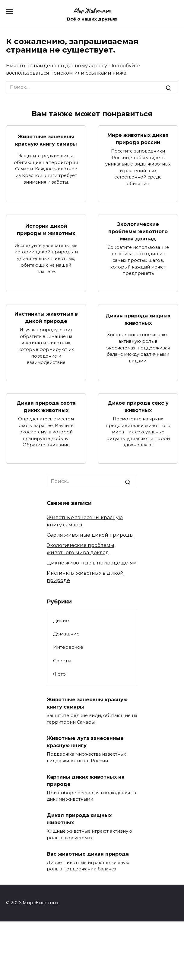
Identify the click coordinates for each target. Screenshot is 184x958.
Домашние (66, 634)
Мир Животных (92, 10)
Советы (62, 661)
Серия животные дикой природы (90, 535)
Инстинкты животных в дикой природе (46, 317)
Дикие (61, 620)
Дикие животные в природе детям (92, 563)
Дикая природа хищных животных (138, 319)
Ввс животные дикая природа (88, 854)
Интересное (68, 647)
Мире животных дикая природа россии (138, 138)
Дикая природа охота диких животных (46, 406)
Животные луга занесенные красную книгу (85, 741)
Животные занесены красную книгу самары (46, 140)
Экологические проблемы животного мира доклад (138, 231)
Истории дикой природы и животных (46, 229)
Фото (59, 674)
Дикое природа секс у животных (138, 406)
